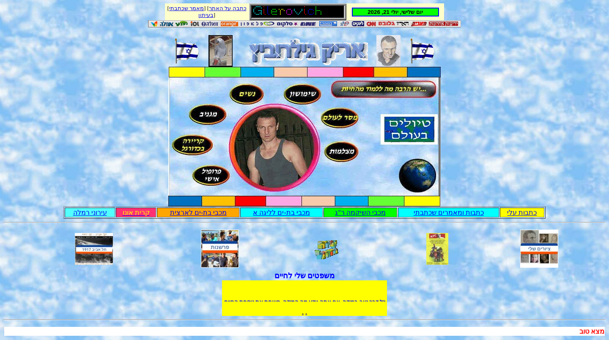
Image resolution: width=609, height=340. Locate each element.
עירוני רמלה (90, 212)
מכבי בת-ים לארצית (198, 212)
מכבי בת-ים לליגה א (281, 212)
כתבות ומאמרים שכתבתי (449, 212)
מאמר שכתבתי (186, 8)
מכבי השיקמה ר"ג (360, 212)
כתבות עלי (522, 212)
